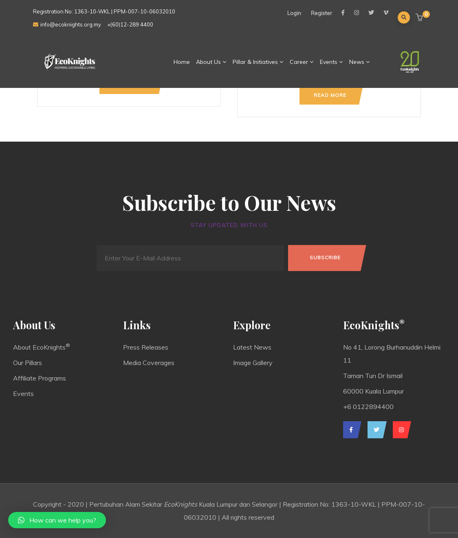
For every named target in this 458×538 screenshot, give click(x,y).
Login (294, 13)
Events (331, 62)
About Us (211, 62)
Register (321, 13)
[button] (420, 18)
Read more (330, 95)
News (359, 62)
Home (182, 62)
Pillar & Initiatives (258, 62)
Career (302, 62)
